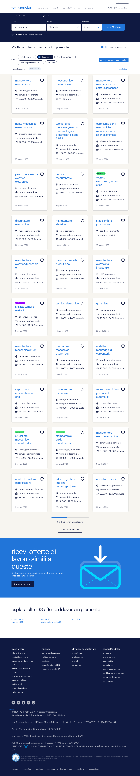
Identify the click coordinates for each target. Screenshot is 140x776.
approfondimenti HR (51, 665)
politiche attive (17, 684)
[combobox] (28, 27)
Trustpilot (11, 709)
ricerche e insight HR (51, 669)
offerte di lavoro (23, 16)
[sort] (121, 45)
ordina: (113, 47)
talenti (56, 8)
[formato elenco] (102, 47)
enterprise (76, 665)
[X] (18, 703)
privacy (14, 769)
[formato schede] (106, 47)
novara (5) (45, 619)
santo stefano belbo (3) (51, 622)
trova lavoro (44, 8)
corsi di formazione (19, 657)
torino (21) (75, 619)
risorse (78, 8)
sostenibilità (108, 661)
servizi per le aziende (51, 653)
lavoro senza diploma (20, 668)
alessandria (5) (17, 619)
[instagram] (33, 703)
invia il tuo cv (17, 692)
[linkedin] (13, 703)
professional (77, 657)
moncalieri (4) (17, 622)
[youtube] (28, 703)
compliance (108, 665)
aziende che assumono (21, 676)
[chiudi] (42, 27)
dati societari (108, 681)
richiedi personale (49, 657)
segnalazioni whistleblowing (59, 769)
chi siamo (90, 8)
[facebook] (23, 703)
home (13, 16)
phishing (80, 769)
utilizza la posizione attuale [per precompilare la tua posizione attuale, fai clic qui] (28, 34)
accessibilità (94, 769)
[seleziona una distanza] (92, 27)
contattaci (46, 661)
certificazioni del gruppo (113, 673)
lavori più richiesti (19, 680)
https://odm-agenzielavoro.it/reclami (33, 760)
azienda (67, 8)
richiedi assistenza (122, 3)
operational (77, 653)
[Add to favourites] (42, 80)
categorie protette (19, 688)
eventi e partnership (111, 669)
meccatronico (35, 16)
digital (75, 661)
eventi (14, 672)
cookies (39, 769)
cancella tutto (122, 69)
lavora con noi (109, 657)
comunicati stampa (111, 677)
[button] (39, 69)
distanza (85, 22)
